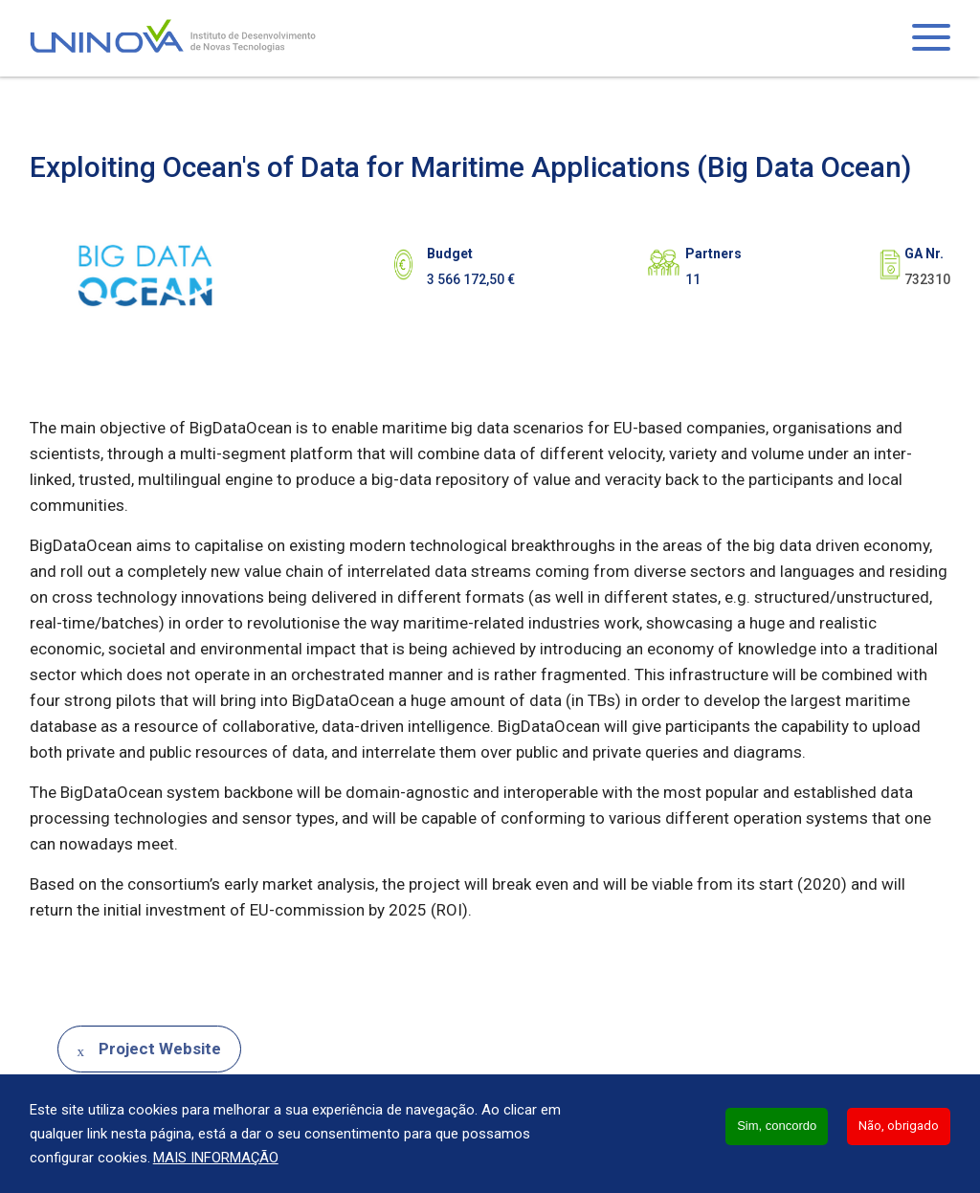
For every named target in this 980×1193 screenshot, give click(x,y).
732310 (927, 279)
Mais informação (215, 1157)
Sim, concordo (776, 1125)
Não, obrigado (898, 1125)
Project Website (160, 1048)
